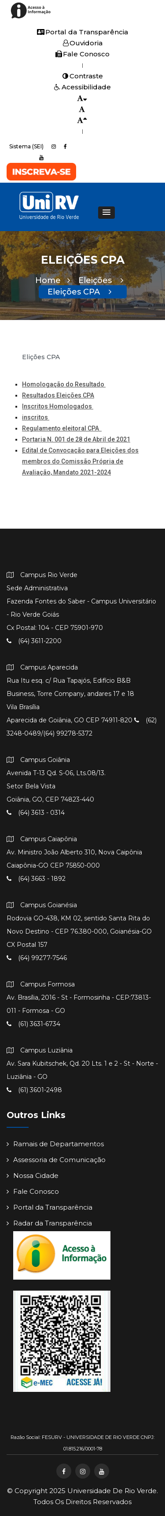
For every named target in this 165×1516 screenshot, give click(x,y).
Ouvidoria (83, 43)
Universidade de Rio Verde (112, 1491)
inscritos (35, 417)
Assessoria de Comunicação (56, 1159)
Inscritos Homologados (57, 406)
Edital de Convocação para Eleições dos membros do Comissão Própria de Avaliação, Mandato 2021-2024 (80, 461)
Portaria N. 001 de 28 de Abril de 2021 (76, 439)
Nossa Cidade (33, 1175)
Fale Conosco (82, 54)
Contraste (82, 76)
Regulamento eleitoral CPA (62, 428)
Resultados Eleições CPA (58, 395)
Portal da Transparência (82, 32)
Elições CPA (41, 357)
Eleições (100, 280)
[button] (106, 212)
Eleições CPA (79, 292)
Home (52, 280)
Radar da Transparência (49, 1223)
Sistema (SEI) (26, 146)
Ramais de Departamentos (55, 1144)
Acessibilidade (82, 87)
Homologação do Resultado (64, 384)
